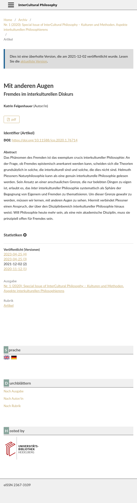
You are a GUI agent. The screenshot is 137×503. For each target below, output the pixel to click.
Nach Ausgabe (13, 391)
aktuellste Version (34, 61)
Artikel (9, 305)
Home (8, 20)
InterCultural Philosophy (37, 5)
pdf (13, 119)
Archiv (22, 20)
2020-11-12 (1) (15, 269)
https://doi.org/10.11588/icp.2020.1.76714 (44, 140)
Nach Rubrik (12, 406)
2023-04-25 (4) (15, 254)
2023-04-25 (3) (15, 259)
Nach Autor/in (13, 398)
